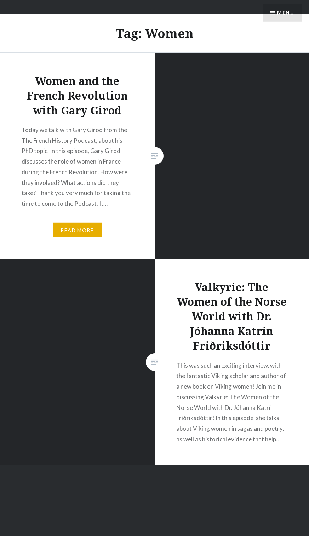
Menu (285, 13)
